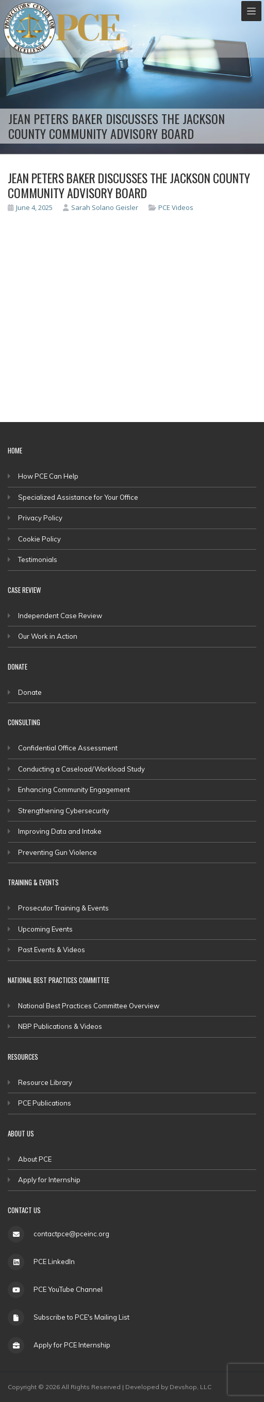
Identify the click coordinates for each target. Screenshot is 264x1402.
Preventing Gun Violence (57, 852)
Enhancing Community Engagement (74, 789)
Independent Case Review (60, 615)
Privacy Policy (40, 518)
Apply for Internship (49, 1180)
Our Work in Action (47, 636)
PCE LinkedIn (54, 1261)
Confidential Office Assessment (68, 748)
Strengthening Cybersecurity (63, 811)
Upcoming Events (45, 929)
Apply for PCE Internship (72, 1345)
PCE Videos (175, 207)
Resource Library (45, 1082)
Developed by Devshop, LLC (168, 1387)
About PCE (35, 1159)
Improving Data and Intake (60, 831)
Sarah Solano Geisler (100, 207)
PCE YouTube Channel (68, 1289)
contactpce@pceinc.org (71, 1234)
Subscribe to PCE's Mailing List (81, 1317)
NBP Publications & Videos (60, 1026)
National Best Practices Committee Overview (88, 1006)
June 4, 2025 (30, 207)
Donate (30, 692)
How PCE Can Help (48, 476)
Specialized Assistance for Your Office (78, 497)
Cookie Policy (39, 539)
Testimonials (37, 559)
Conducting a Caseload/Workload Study (81, 769)
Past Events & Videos (51, 949)
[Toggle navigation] (251, 11)
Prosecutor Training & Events (63, 908)
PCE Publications (44, 1103)
